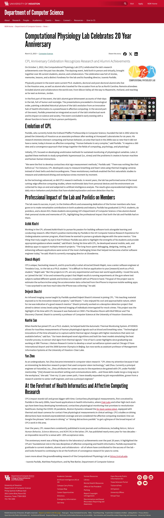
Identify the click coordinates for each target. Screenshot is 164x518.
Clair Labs (106, 402)
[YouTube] (145, 483)
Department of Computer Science (34, 12)
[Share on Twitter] (130, 54)
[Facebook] (139, 477)
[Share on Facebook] (125, 54)
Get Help (60, 502)
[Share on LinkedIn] (136, 54)
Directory (60, 496)
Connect (67, 20)
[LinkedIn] (151, 477)
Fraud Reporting (98, 513)
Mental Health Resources (94, 483)
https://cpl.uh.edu (118, 456)
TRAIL (90, 513)
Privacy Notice (143, 513)
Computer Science (46, 53)
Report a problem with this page (50, 513)
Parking (87, 490)
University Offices (117, 492)
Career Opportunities (65, 492)
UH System (115, 489)
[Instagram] (145, 477)
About (7, 20)
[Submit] (125, 3)
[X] (139, 483)
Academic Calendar (64, 476)
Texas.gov (65, 513)
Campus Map (62, 489)
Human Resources (91, 476)
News (58, 20)
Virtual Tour (115, 496)
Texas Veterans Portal (119, 482)
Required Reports (52, 515)
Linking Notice (132, 513)
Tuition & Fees (116, 485)
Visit (132, 3)
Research (16, 20)
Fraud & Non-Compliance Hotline (116, 513)
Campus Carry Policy (65, 485)
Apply (140, 3)
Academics (38, 20)
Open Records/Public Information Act (119, 477)
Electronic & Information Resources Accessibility (76, 515)
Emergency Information (66, 499)
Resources (79, 20)
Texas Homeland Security (78, 513)
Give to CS (91, 20)
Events (49, 20)
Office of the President (92, 486)
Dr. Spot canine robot (107, 408)
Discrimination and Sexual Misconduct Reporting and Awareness (94, 501)
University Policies (144, 515)
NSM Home (152, 3)
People (26, 20)
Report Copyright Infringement (91, 494)
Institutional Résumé (38, 515)
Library (86, 479)
